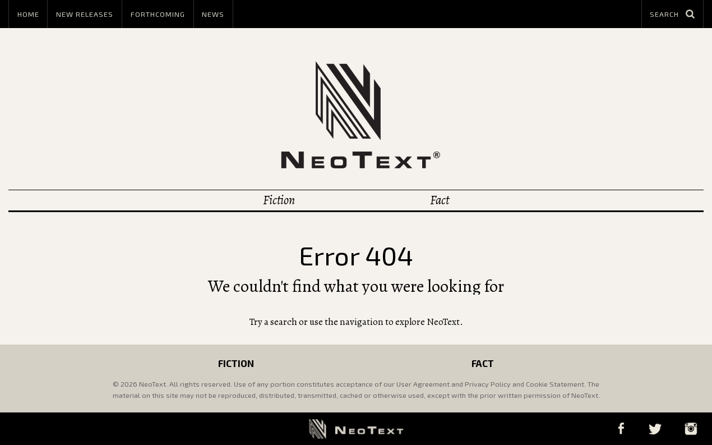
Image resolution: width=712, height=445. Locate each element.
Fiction (279, 200)
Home (28, 14)
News (213, 14)
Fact (439, 200)
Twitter (654, 428)
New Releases (84, 14)
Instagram (690, 428)
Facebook (621, 428)
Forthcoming (158, 14)
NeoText (356, 114)
